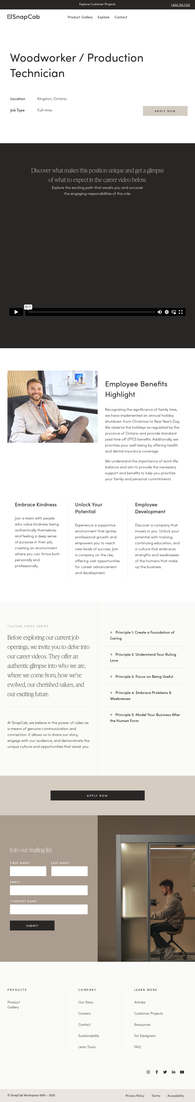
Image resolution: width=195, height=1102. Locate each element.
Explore (104, 16)
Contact (120, 16)
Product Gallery (80, 16)
